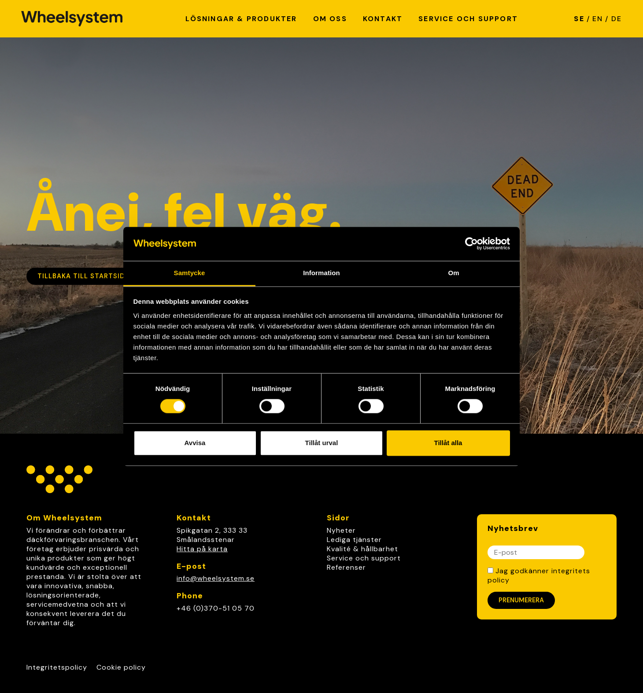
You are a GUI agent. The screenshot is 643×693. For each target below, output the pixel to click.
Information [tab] (321, 272)
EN (597, 18)
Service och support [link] (364, 558)
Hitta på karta (202, 548)
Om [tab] (453, 272)
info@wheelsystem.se (216, 578)
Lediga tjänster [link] (354, 539)
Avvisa (195, 442)
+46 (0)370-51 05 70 (216, 608)
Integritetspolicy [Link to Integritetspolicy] (56, 667)
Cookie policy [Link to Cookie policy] (121, 667)
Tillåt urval (321, 442)
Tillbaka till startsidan (85, 276)
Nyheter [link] (341, 530)
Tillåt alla (448, 442)
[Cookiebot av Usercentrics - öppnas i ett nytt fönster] (471, 244)
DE (616, 18)
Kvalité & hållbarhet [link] (362, 548)
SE (579, 18)
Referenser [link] (346, 567)
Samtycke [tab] (189, 272)
